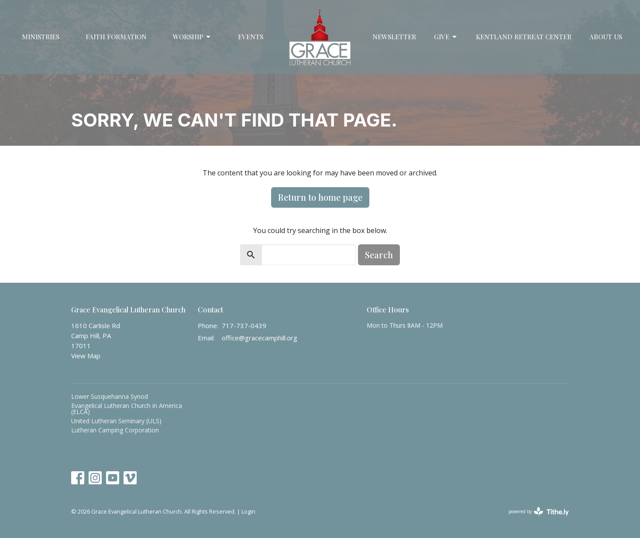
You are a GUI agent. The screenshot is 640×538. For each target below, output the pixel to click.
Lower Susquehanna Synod (109, 396)
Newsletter (394, 36)
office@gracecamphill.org (259, 337)
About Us (605, 36)
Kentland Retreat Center (523, 36)
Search (379, 254)
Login (248, 511)
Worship (192, 36)
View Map (85, 355)
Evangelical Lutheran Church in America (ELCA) (126, 408)
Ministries (40, 36)
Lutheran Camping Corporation (115, 430)
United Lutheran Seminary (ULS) (116, 421)
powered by (539, 511)
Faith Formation (116, 36)
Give (446, 36)
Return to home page (320, 197)
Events (250, 36)
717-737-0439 (244, 325)
